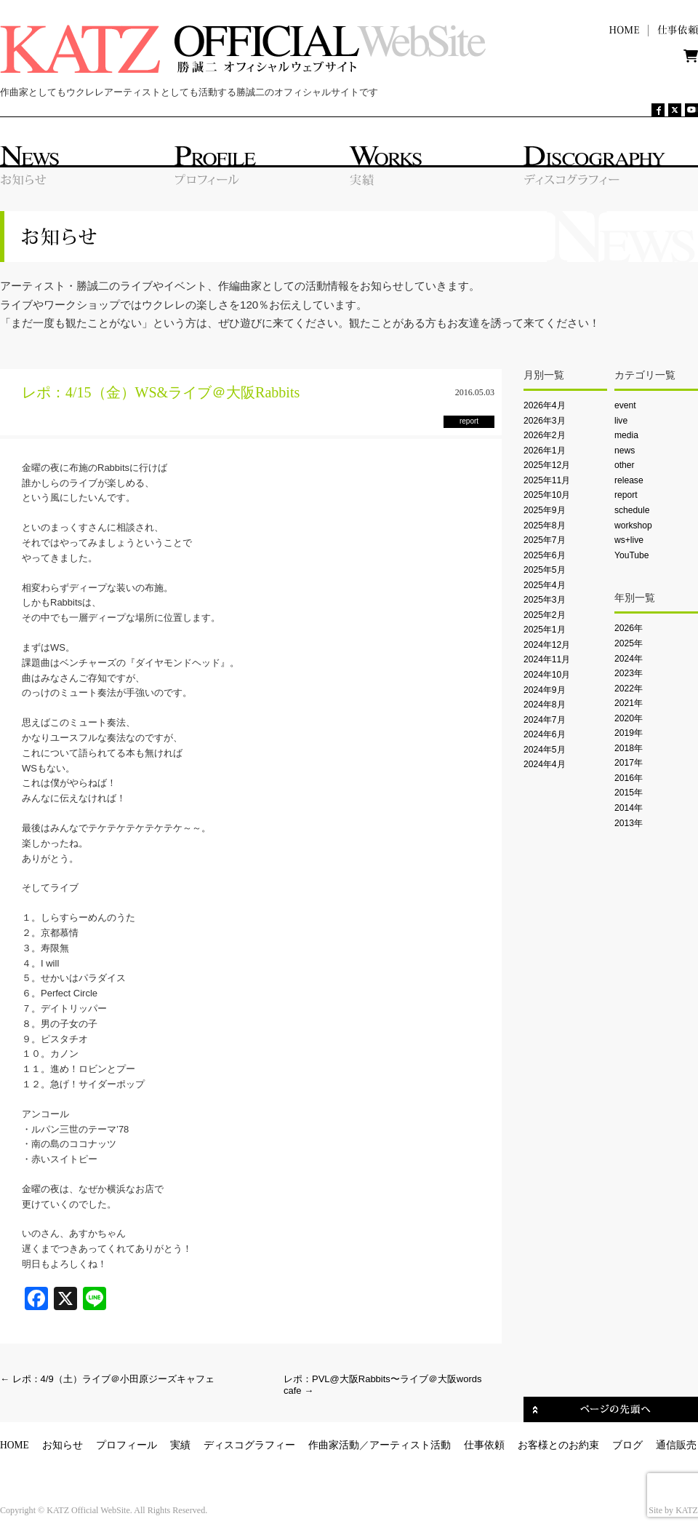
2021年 (628, 703)
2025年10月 (547, 495)
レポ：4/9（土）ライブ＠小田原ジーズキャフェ (107, 1378)
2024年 (628, 659)
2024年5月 (545, 750)
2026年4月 (545, 405)
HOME (14, 1445)
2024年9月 (545, 690)
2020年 (628, 718)
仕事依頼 (484, 1445)
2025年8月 (545, 525)
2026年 (628, 628)
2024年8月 (545, 704)
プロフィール (126, 1445)
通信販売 (676, 1445)
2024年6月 (545, 734)
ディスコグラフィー (249, 1445)
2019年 (628, 733)
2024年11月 (547, 659)
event (625, 405)
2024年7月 (545, 720)
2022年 (628, 688)
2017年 (628, 763)
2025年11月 (547, 480)
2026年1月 (545, 450)
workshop (633, 525)
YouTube (631, 555)
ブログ (627, 1445)
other (624, 465)
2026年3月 (545, 421)
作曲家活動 (333, 1445)
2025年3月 (545, 600)
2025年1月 (545, 629)
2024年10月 (547, 675)
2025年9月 (545, 510)
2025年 (628, 643)
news (624, 450)
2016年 (628, 778)
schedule (631, 510)
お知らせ (62, 1445)
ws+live (628, 540)
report (626, 495)
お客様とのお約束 (558, 1445)
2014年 (628, 808)
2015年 (628, 793)
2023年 (628, 673)
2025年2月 (545, 615)
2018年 (628, 748)
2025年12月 (547, 465)
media (626, 435)
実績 (180, 1445)
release (628, 480)
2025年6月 (545, 555)
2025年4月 (545, 585)
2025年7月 (545, 540)
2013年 (628, 823)
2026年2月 (545, 435)
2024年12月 (547, 645)
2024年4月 (545, 764)
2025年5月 (545, 570)
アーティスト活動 (410, 1445)
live (620, 421)
